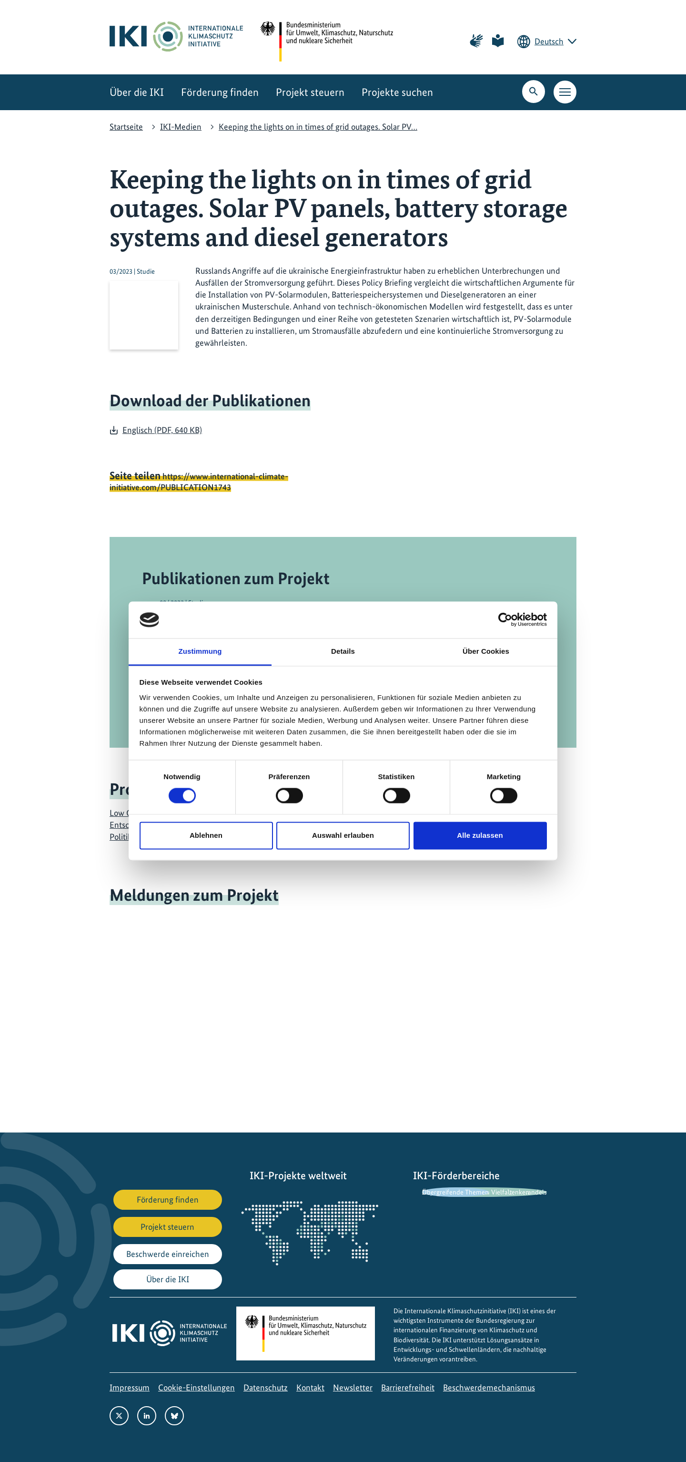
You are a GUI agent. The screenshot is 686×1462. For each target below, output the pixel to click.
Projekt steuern (310, 92)
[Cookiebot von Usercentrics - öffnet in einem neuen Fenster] (505, 620)
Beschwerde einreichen (167, 1254)
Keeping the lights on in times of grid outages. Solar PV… (318, 127)
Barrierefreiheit (407, 1387)
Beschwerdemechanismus (489, 1387)
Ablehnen (206, 835)
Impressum (130, 1387)
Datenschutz (265, 1387)
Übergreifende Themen (455, 1192)
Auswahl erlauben (343, 835)
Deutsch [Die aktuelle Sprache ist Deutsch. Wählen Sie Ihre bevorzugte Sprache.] (549, 41)
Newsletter (353, 1387)
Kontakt (310, 1387)
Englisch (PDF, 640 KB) (162, 430)
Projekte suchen (397, 92)
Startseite (126, 127)
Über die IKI (137, 92)
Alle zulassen (480, 835)
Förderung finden (220, 92)
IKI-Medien (181, 127)
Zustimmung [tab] (200, 651)
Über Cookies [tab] (486, 651)
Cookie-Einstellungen (196, 1387)
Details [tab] (343, 651)
